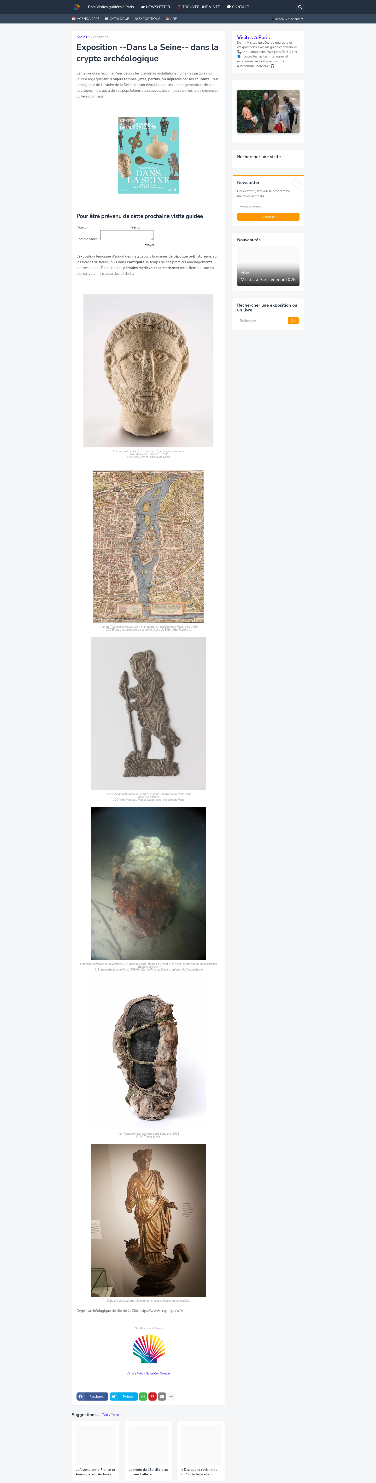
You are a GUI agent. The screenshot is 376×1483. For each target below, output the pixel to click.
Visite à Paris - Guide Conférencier (148, 1373)
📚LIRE (171, 19)
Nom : (81, 227)
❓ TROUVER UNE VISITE (198, 7)
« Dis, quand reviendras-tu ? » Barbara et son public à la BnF (200, 1472)
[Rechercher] (300, 7)
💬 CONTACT (238, 7)
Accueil (81, 37)
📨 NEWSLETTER (155, 7)
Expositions (99, 37)
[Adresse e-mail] (268, 206)
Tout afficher (110, 1415)
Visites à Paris (253, 37)
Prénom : (137, 227)
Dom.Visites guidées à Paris (111, 7)
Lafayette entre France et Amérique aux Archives (95, 1472)
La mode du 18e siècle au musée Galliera (148, 1472)
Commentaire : (88, 239)
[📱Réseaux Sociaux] (286, 18)
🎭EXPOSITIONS (147, 19)
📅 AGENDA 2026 (85, 19)
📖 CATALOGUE (117, 19)
